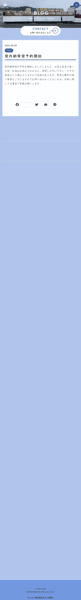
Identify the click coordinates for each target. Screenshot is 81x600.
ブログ (9, 50)
